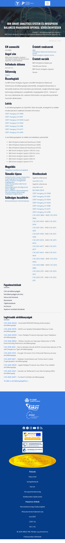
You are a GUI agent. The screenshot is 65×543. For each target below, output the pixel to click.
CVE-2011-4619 (38, 252)
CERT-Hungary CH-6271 (14, 129)
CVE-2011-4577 (38, 246)
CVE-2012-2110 (38, 271)
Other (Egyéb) (10, 189)
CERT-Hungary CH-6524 (14, 123)
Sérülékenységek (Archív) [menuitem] (13, 294)
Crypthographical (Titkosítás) (15, 179)
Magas (7, 75)
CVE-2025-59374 (10, 329)
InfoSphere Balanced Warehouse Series (44, 53)
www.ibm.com (37, 181)
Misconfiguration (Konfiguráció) (16, 187)
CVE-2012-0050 (38, 259)
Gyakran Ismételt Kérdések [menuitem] (14, 309)
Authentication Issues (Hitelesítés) (17, 177)
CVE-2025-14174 (10, 353)
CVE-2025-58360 (10, 341)
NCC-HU (32, 527)
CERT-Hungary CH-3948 (14, 114)
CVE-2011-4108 (38, 234)
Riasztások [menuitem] (8, 300)
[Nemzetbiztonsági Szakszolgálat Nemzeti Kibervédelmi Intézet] (24, 3)
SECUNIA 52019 (38, 190)
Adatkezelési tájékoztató (32, 497)
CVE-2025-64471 (10, 377)
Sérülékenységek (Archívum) (50, 32)
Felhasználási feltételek (32, 537)
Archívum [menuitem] (7, 306)
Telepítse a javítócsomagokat (16, 170)
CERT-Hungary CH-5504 (14, 120)
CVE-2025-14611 (10, 359)
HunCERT (32, 517)
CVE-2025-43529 (10, 365)
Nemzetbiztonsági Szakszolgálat (32, 507)
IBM (33, 50)
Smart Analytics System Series (43, 55)
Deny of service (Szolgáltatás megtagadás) (15, 181)
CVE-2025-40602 (10, 323)
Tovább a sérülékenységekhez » (16, 381)
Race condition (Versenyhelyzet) (16, 190)
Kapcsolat (32, 477)
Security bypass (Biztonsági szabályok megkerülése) (15, 193)
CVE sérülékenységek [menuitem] (12, 291)
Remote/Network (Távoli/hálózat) (17, 201)
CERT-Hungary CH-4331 (14, 117)
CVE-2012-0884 (38, 265)
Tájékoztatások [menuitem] (9, 303)
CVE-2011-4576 (38, 240)
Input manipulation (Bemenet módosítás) (15, 185)
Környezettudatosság (32, 492)
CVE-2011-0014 (38, 221)
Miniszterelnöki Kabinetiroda (32, 512)
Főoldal (35, 32)
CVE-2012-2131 (38, 277)
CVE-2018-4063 (9, 347)
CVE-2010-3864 (38, 215)
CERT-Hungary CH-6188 (14, 126)
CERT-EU (32, 522)
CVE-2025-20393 (10, 335)
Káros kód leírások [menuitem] (11, 297)
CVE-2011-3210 (38, 228)
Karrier (32, 487)
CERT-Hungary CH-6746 (14, 132)
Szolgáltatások (32, 482)
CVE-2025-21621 (10, 371)
